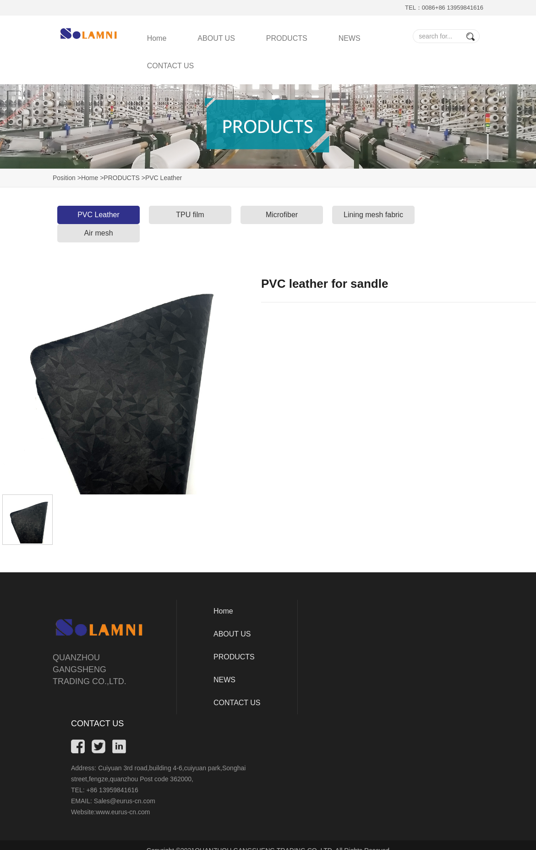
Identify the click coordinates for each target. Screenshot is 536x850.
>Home (87, 177)
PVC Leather (98, 215)
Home (157, 38)
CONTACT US (170, 66)
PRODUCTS (286, 38)
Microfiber (282, 215)
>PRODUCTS (120, 177)
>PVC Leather (162, 177)
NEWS (350, 38)
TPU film (190, 215)
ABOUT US (216, 38)
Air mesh (98, 233)
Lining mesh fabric (373, 215)
